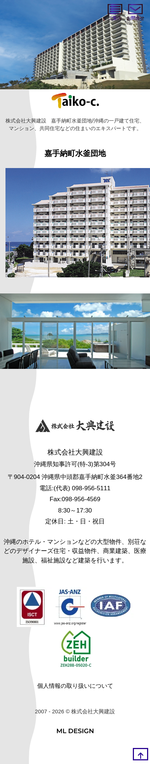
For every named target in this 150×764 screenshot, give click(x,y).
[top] (140, 754)
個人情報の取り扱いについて (75, 686)
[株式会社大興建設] (75, 427)
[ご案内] (115, 13)
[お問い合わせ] (135, 13)
